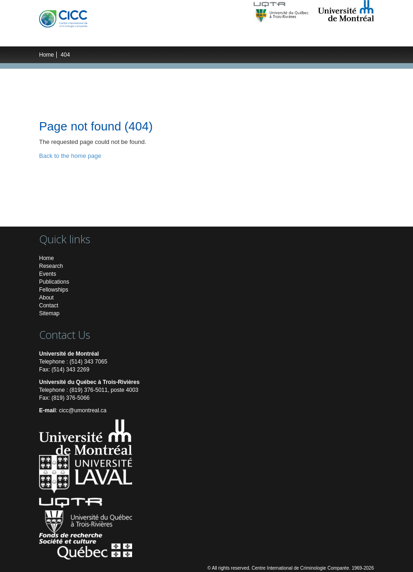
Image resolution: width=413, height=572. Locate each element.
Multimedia (286, 37)
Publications (244, 37)
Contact (48, 305)
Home (46, 55)
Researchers (137, 37)
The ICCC (60, 37)
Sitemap (49, 313)
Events (208, 37)
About (46, 297)
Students (177, 37)
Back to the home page (70, 155)
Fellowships (53, 289)
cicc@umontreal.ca (83, 410)
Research (95, 37)
